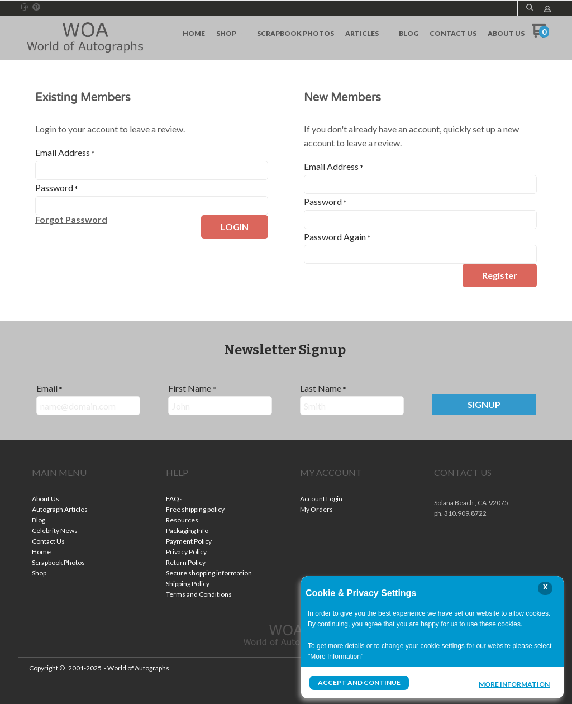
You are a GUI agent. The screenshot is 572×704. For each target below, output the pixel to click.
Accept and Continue (359, 682)
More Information (514, 684)
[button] (71, 219)
